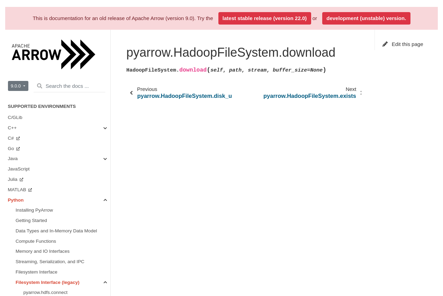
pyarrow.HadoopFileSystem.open (58, 167)
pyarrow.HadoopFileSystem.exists (59, 105)
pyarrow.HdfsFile (41, 208)
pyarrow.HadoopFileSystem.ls (54, 146)
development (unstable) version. (366, 18)
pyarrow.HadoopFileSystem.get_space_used (67, 126)
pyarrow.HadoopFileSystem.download (66, 95)
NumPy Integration (35, 229)
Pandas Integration (35, 239)
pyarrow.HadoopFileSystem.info (57, 136)
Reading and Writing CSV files (47, 277)
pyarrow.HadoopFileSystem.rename (61, 177)
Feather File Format (36, 288)
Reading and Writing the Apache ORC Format (55, 263)
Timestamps (28, 249)
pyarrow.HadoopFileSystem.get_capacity (66, 115)
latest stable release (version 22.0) (265, 18)
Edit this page (402, 44)
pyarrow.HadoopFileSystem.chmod (60, 43)
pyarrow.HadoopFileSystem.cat (56, 33)
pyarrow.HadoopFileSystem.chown (60, 54)
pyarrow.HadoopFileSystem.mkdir (58, 156)
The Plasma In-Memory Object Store (53, 218)
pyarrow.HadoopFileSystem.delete (59, 64)
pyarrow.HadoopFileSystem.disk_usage (65, 84)
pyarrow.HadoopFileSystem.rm (56, 188)
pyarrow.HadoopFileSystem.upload (60, 198)
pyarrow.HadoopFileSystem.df (55, 74)
